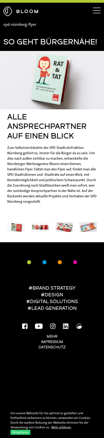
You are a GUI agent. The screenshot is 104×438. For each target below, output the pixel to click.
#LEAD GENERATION (52, 308)
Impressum (52, 342)
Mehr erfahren (61, 427)
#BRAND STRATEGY (52, 288)
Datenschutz (52, 347)
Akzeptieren (20, 432)
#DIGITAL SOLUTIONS (52, 301)
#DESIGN (52, 295)
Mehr (52, 337)
